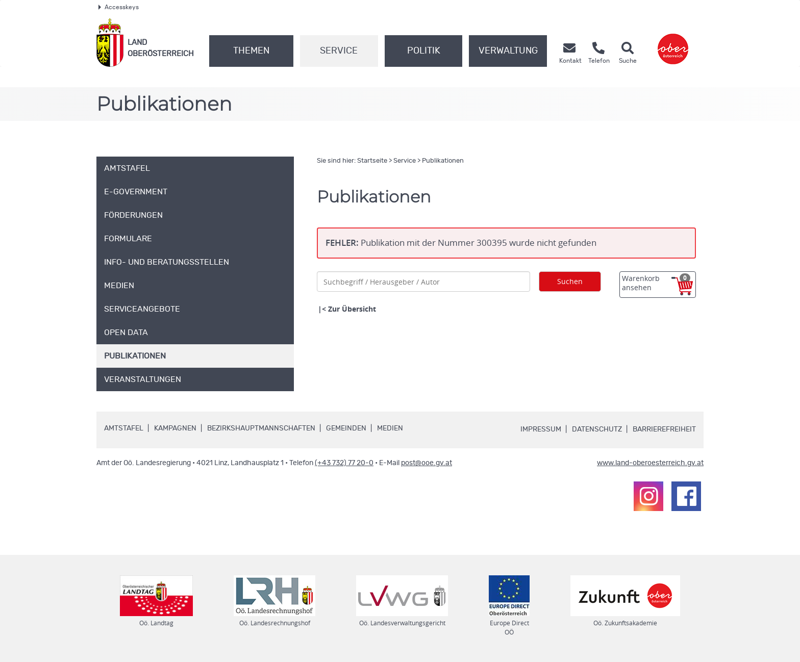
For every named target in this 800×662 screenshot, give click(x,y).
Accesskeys (118, 7)
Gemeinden (346, 428)
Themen (251, 51)
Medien (390, 428)
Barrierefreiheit (664, 429)
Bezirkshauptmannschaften (261, 428)
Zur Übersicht (352, 309)
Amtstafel (123, 428)
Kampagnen (175, 428)
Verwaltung (508, 51)
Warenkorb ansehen (656, 282)
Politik (423, 51)
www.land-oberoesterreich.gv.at (650, 463)
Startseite (372, 161)
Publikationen (443, 161)
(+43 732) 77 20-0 (344, 463)
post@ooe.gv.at (426, 463)
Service (339, 51)
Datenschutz (597, 429)
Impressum (540, 429)
